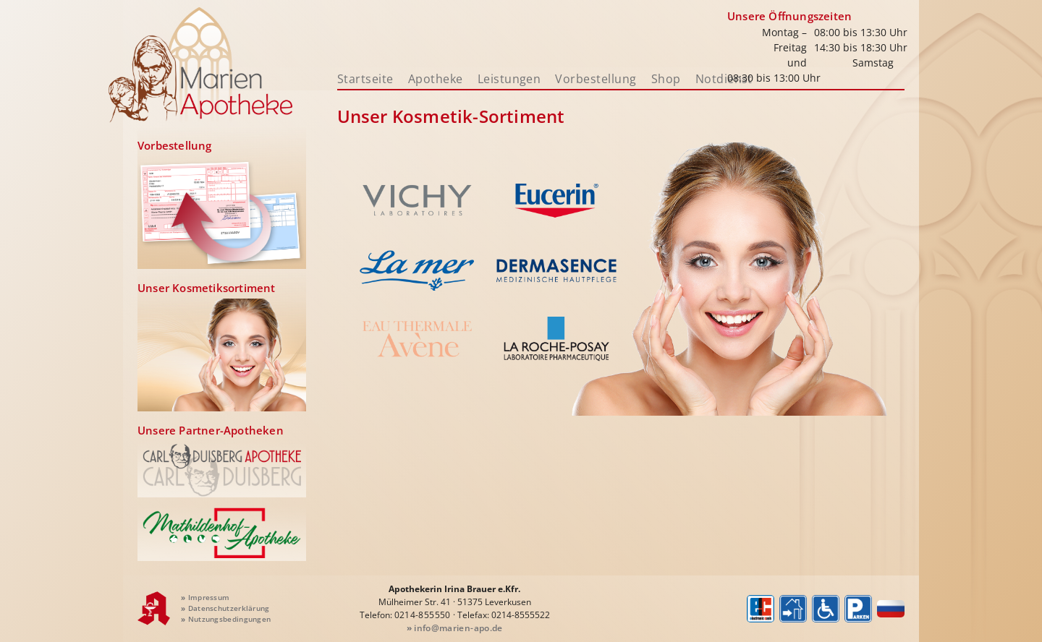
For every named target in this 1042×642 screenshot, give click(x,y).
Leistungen (509, 78)
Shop (666, 78)
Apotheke (435, 78)
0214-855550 (422, 615)
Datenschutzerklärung (225, 608)
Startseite (365, 78)
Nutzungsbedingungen (226, 619)
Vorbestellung (595, 78)
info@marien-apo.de (455, 628)
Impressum (205, 597)
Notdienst (724, 78)
